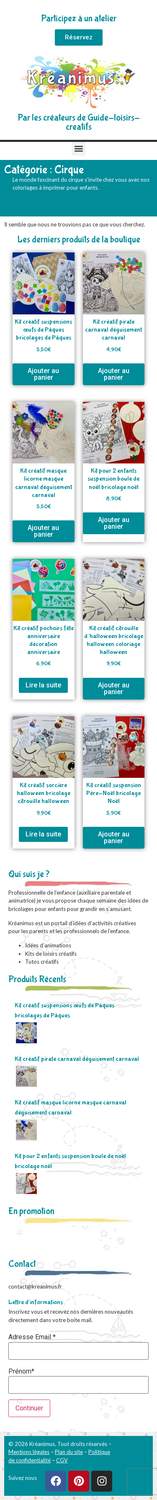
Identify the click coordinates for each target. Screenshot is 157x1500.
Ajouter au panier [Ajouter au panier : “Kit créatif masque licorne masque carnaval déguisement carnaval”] (43, 531)
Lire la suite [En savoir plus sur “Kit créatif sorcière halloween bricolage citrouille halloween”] (43, 834)
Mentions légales (28, 1452)
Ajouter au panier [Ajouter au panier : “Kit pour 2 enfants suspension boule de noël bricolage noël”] (113, 523)
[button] (78, 149)
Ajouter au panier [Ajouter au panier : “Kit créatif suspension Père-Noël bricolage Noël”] (113, 837)
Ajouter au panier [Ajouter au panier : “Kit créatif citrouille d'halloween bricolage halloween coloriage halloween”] (113, 688)
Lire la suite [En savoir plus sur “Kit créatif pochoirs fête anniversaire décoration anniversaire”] (43, 685)
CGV (62, 1460)
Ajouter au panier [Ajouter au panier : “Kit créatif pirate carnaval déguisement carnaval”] (113, 374)
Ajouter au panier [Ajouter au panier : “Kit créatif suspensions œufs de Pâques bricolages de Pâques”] (43, 374)
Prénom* (21, 1371)
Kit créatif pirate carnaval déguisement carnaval (77, 1059)
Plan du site (69, 1452)
